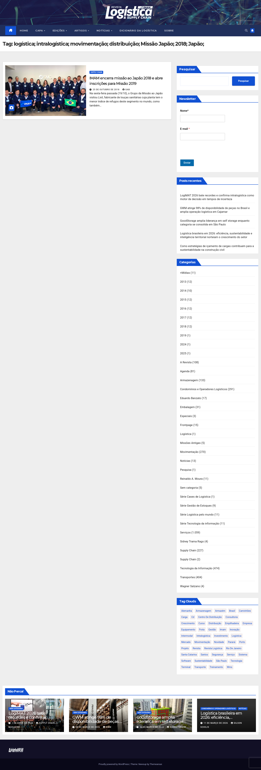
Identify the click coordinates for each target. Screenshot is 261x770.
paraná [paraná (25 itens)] (231, 642)
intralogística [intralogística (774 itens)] (203, 635)
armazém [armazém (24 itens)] (220, 610)
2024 (183, 344)
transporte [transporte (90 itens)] (200, 667)
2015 (183, 299)
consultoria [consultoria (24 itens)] (232, 617)
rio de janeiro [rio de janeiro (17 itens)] (233, 648)
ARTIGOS (81, 30)
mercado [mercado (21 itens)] (186, 642)
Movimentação (189, 452)
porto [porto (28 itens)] (242, 642)
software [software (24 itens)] (186, 660)
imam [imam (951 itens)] (223, 629)
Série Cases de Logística (195, 496)
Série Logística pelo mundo (197, 514)
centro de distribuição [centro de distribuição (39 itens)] (210, 617)
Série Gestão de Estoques (196, 505)
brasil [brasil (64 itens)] (232, 610)
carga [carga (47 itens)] (184, 617)
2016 (183, 308)
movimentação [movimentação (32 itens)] (202, 642)
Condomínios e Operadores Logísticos (203, 389)
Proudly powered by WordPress (114, 764)
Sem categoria (189, 487)
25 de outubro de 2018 (106, 89)
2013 (183, 281)
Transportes (187, 577)
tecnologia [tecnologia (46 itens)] (236, 660)
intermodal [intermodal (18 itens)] (187, 635)
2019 (183, 335)
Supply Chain (96, 72)
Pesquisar (187, 69)
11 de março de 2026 (216, 723)
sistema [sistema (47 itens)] (243, 654)
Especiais (186, 416)
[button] (246, 30)
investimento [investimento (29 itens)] (221, 635)
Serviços (185, 532)
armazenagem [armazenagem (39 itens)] (203, 610)
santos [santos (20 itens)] (204, 654)
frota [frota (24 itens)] (202, 629)
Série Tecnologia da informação (199, 523)
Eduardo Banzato (190, 398)
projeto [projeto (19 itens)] (185, 648)
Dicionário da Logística (138, 30)
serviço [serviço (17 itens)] (231, 654)
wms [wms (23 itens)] (229, 667)
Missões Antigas (190, 443)
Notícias (185, 460)
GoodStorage (176, 727)
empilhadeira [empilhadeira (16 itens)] (232, 623)
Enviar (187, 162)
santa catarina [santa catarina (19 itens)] (189, 654)
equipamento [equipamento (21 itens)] (188, 629)
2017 (183, 317)
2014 (183, 290)
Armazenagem (189, 380)
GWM (107, 727)
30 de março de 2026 (88, 727)
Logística (185, 434)
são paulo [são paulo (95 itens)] (221, 660)
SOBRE (169, 30)
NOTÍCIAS (104, 30)
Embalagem (187, 407)
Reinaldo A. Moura (191, 478)
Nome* (184, 110)
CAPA (40, 30)
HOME (24, 30)
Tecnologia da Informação (196, 568)
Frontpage (186, 425)
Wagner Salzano (190, 586)
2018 (183, 326)
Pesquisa (185, 469)
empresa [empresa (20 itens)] (247, 623)
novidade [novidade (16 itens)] (219, 642)
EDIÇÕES (59, 30)
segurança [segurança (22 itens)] (217, 654)
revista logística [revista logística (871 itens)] (213, 648)
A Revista (186, 362)
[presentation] (206, 157)
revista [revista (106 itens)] (196, 648)
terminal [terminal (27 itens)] (185, 667)
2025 (183, 353)
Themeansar (156, 764)
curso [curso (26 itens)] (202, 623)
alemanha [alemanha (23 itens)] (186, 610)
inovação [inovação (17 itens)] (235, 629)
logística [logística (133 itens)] (236, 635)
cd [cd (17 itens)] (192, 617)
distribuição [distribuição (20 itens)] (215, 623)
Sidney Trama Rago (192, 541)
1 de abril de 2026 (23, 723)
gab (126, 89)
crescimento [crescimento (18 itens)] (188, 623)
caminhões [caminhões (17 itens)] (245, 610)
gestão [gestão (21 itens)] (212, 629)
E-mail (185, 128)
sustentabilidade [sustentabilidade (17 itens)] (203, 660)
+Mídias (185, 272)
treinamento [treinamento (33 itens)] (216, 667)
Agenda (185, 371)
